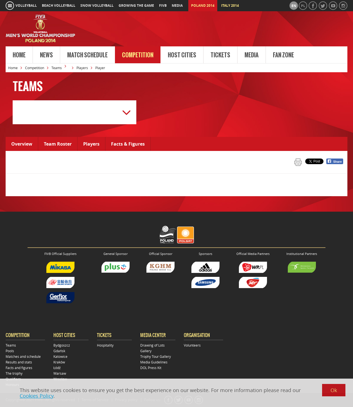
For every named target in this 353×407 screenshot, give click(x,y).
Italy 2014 (230, 5)
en (293, 5)
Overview (21, 144)
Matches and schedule (23, 356)
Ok (334, 390)
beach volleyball (58, 5)
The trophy (14, 373)
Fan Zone (283, 55)
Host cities (182, 55)
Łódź (57, 367)
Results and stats (19, 362)
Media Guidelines (154, 362)
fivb (163, 5)
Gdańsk (59, 351)
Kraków (59, 362)
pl (303, 5)
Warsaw (59, 373)
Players (82, 67)
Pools (10, 351)
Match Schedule (87, 55)
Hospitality (105, 345)
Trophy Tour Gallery (155, 356)
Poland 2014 (202, 5)
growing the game (136, 5)
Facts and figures (19, 367)
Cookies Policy (36, 395)
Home (19, 55)
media (177, 5)
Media (252, 55)
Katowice (60, 356)
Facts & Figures (128, 144)
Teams (56, 67)
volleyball (26, 5)
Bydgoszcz (61, 345)
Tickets (220, 55)
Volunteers (192, 345)
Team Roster (58, 144)
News (46, 55)
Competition (137, 55)
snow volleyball (97, 5)
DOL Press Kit (150, 367)
